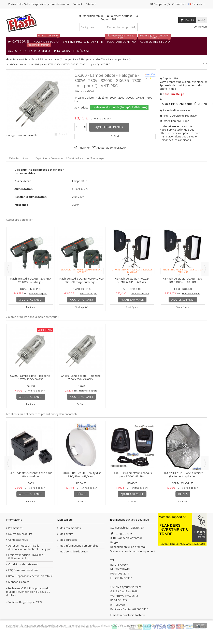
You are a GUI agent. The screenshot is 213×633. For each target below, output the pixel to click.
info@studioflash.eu (132, 615)
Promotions (15, 528)
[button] (72, 50)
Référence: (80, 91)
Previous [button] (8, 269)
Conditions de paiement (23, 564)
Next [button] (205, 269)
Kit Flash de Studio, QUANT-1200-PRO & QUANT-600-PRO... (183, 280)
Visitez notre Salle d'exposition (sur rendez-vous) (38, 4)
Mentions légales (18, 582)
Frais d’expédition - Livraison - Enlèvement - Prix (26, 556)
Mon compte (65, 519)
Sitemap (91, 4)
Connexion (179, 4)
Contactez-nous (18, 540)
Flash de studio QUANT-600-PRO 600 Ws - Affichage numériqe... (81, 280)
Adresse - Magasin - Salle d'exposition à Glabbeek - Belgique (29, 547)
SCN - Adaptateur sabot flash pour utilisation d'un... (31, 474)
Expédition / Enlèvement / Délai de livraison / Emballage (70, 158)
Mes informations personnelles (79, 545)
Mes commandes (70, 528)
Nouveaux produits (20, 534)
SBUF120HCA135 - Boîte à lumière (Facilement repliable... (183, 474)
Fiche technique (19, 158)
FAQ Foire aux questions (23, 570)
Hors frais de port (102, 118)
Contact (77, 4)
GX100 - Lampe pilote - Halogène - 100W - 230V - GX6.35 (30, 377)
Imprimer (84, 147)
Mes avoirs (66, 534)
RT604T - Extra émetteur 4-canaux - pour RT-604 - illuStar (132, 474)
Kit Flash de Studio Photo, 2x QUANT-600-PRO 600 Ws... (132, 280)
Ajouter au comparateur (111, 147)
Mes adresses (68, 540)
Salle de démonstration (177, 110)
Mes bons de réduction (74, 551)
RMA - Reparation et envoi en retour (30, 576)
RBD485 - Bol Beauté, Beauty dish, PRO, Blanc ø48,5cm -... (81, 474)
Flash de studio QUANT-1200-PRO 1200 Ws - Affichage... (30, 280)
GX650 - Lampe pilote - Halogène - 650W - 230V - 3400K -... (81, 377)
